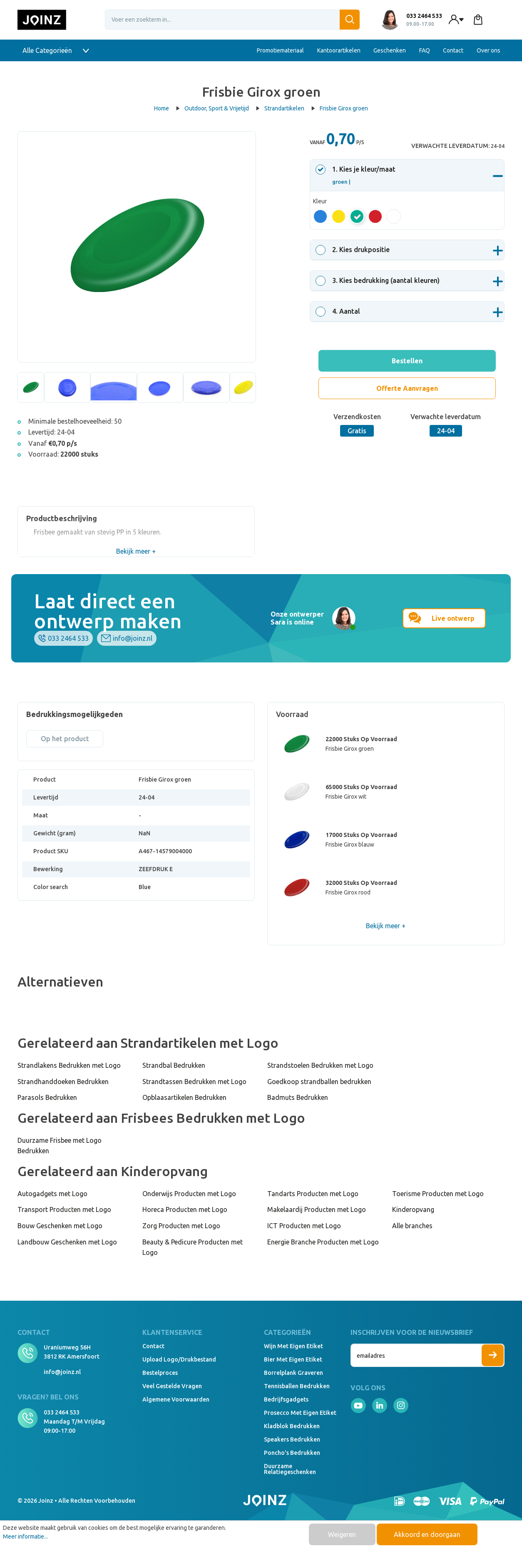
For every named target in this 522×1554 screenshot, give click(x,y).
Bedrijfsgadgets (286, 1399)
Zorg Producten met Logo (181, 1225)
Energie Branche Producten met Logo (323, 1242)
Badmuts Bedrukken (297, 1097)
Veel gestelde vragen (172, 1386)
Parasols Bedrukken (47, 1097)
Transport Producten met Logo (64, 1209)
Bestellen (407, 361)
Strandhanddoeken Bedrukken (63, 1081)
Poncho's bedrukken (292, 1452)
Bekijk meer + (136, 551)
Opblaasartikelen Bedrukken (184, 1097)
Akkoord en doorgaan (427, 1534)
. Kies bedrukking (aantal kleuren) (379, 280)
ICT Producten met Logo (304, 1225)
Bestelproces (160, 1372)
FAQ (424, 50)
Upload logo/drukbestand (179, 1359)
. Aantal (339, 311)
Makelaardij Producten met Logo (316, 1209)
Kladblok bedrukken (292, 1426)
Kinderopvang (413, 1209)
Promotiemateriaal (280, 50)
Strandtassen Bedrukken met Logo (194, 1081)
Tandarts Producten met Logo (312, 1193)
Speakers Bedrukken (292, 1439)
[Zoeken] (350, 20)
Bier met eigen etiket (293, 1359)
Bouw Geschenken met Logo (59, 1225)
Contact (453, 50)
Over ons (488, 50)
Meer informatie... (25, 1536)
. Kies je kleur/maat (356, 175)
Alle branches (412, 1225)
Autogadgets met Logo (52, 1193)
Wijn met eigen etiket (293, 1346)
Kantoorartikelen (338, 50)
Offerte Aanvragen (407, 388)
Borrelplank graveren (293, 1372)
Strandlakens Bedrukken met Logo (69, 1065)
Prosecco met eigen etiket (300, 1412)
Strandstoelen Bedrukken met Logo (320, 1065)
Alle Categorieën (55, 50)
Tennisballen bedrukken (297, 1386)
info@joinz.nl (132, 638)
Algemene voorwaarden (175, 1399)
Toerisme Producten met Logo (438, 1193)
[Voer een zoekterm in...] (232, 20)
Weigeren (342, 1534)
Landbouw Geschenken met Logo (67, 1242)
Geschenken (389, 50)
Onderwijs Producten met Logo (189, 1193)
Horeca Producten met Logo (184, 1209)
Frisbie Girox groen (344, 108)
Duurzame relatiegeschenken (290, 1469)
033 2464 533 (68, 638)
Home (166, 108)
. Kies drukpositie (354, 249)
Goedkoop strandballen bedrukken (319, 1081)
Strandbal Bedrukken (173, 1065)
